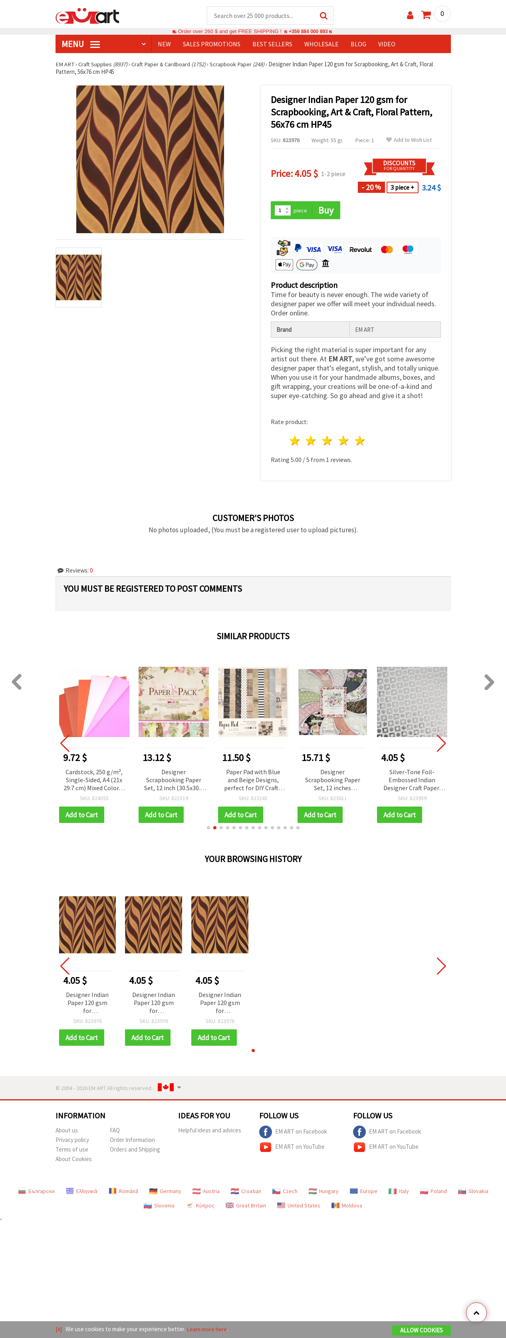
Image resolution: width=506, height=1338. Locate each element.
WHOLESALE (321, 44)
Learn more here (207, 1329)
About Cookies (74, 1160)
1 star (295, 441)
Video (386, 44)
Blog (358, 44)
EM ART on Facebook (293, 1133)
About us (67, 1131)
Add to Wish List (409, 140)
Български (36, 1192)
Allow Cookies (421, 1330)
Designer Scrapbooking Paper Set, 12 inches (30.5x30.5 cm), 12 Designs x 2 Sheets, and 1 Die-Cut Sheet (353, 780)
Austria (206, 1192)
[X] (59, 1329)
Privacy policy (72, 1141)
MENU (81, 44)
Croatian (246, 1192)
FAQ (115, 1131)
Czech (285, 1192)
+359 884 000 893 (308, 32)
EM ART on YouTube (292, 1148)
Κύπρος (200, 1207)
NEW (164, 44)
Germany (165, 1192)
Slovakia (473, 1192)
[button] (208, 828)
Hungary (324, 1192)
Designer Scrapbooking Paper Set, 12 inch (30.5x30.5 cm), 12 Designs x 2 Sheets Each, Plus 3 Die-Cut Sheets (194, 780)
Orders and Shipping (135, 1150)
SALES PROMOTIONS (211, 44)
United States (298, 1207)
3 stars (327, 441)
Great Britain (246, 1207)
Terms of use (72, 1150)
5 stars (360, 441)
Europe (363, 1192)
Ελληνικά (81, 1192)
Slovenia (159, 1206)
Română (123, 1192)
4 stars (344, 441)
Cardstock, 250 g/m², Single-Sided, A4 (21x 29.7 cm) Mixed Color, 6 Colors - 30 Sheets (114, 780)
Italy (399, 1192)
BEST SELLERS (272, 44)
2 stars (311, 441)
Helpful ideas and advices (209, 1131)
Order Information (132, 1141)
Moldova (346, 1207)
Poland (433, 1192)
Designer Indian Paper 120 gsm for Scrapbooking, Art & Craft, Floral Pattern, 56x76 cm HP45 (87, 1004)
